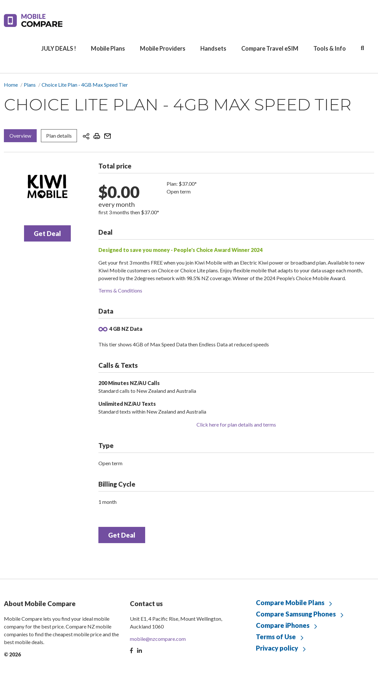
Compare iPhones (282, 625)
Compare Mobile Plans (290, 602)
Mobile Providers (162, 48)
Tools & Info (329, 48)
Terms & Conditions (120, 290)
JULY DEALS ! (58, 48)
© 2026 (12, 654)
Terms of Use (276, 636)
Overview (20, 135)
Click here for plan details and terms (236, 424)
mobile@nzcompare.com (158, 639)
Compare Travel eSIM (269, 48)
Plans (30, 84)
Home (11, 84)
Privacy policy (277, 648)
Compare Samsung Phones (296, 614)
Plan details (59, 135)
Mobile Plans (108, 48)
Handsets (213, 48)
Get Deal (47, 233)
